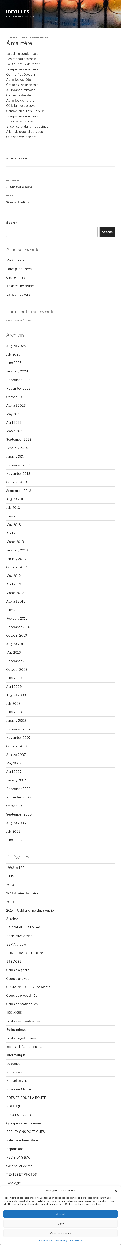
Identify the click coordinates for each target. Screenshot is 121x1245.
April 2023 (14, 422)
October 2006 (17, 806)
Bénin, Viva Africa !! (20, 936)
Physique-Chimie (18, 1089)
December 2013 (18, 465)
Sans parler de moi (19, 1166)
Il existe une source (20, 286)
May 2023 (13, 414)
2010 (10, 885)
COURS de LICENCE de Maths (28, 987)
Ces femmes (15, 277)
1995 (10, 876)
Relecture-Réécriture (22, 1140)
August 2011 (15, 601)
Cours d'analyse (17, 978)
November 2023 (18, 388)
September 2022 (18, 439)
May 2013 (13, 525)
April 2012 (13, 584)
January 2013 (16, 559)
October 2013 (16, 482)
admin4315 (40, 37)
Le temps (13, 1063)
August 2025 (16, 346)
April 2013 (13, 533)
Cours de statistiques (22, 1004)
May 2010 (13, 652)
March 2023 (15, 431)
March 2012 (15, 593)
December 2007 (18, 729)
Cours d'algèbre (17, 970)
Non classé (19, 158)
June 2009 (14, 678)
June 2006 (14, 840)
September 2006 (19, 814)
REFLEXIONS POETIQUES (25, 1132)
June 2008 (14, 712)
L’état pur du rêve (19, 269)
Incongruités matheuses (24, 1047)
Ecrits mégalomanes (21, 1038)
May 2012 (13, 576)
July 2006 (13, 831)
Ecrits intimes (16, 1029)
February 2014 (17, 448)
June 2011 (13, 610)
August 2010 (15, 644)
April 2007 (14, 772)
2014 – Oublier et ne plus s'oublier (30, 910)
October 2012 (16, 567)
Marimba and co (17, 260)
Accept (60, 1214)
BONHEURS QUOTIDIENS (25, 953)
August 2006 (16, 823)
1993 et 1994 (16, 868)
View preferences (60, 1233)
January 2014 (16, 456)
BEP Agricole (16, 944)
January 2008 (16, 720)
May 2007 (13, 763)
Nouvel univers (17, 1081)
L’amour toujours (18, 294)
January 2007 (16, 780)
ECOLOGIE (14, 1012)
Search (11, 222)
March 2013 (15, 542)
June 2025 (14, 363)
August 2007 (16, 755)
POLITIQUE (14, 1106)
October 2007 (16, 746)
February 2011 (16, 618)
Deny (60, 1223)
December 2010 (18, 627)
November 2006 (18, 797)
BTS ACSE (13, 961)
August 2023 (16, 405)
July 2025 (13, 354)
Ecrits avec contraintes (23, 1021)
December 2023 (18, 380)
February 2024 (17, 371)
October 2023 (16, 397)
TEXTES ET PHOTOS (21, 1174)
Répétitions (14, 1149)
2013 (10, 902)
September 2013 (18, 491)
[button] (116, 1191)
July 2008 (13, 703)
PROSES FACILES (19, 1115)
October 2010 (16, 635)
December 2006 (18, 789)
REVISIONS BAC (18, 1157)
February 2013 (17, 550)
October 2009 (17, 669)
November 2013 (18, 473)
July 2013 (13, 507)
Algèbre (12, 919)
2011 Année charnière (22, 893)
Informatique (16, 1055)
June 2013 (13, 516)
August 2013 (15, 499)
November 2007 (18, 738)
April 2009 (14, 686)
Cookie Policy (45, 1240)
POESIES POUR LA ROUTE (26, 1098)
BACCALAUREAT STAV (23, 927)
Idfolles (18, 11)
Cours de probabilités (21, 995)
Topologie (13, 1183)
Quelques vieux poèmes (23, 1123)
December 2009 (18, 661)
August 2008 (16, 695)
